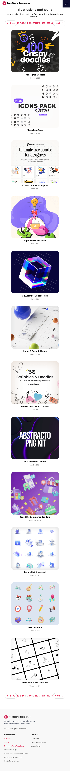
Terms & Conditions (38, 742)
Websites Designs (11, 750)
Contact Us (35, 738)
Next (57, 23)
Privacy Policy (36, 746)
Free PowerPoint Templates (14, 746)
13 (39, 23)
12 (37, 23)
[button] (66, 3)
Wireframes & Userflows (13, 757)
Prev (12, 23)
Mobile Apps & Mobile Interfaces (16, 753)
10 (33, 23)
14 (42, 23)
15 (44, 23)
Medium (7, 738)
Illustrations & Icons (11, 761)
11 (35, 23)
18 (52, 23)
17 (49, 23)
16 (47, 23)
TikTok (6, 742)
